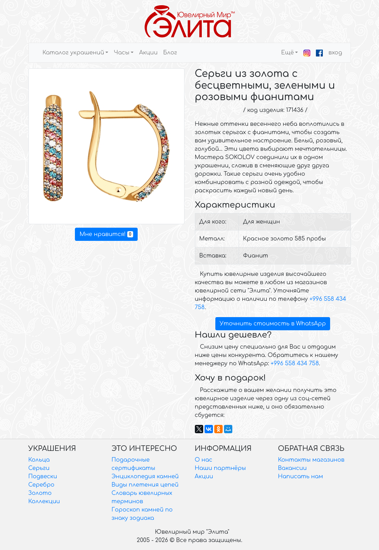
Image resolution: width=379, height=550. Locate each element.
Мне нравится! (106, 234)
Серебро (41, 485)
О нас (204, 460)
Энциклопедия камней (145, 476)
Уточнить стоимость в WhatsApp (273, 324)
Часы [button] (121, 53)
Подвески (42, 476)
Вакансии (292, 468)
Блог (170, 53)
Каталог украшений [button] (73, 53)
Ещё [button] (287, 53)
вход (335, 53)
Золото (40, 493)
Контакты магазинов (311, 460)
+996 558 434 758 (295, 363)
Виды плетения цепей (145, 485)
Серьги (39, 468)
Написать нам (300, 476)
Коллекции (44, 501)
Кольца (39, 460)
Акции (148, 53)
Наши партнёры (220, 468)
